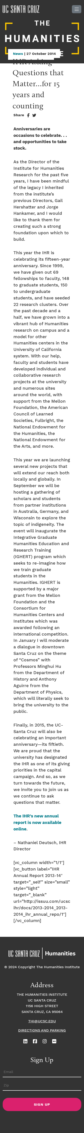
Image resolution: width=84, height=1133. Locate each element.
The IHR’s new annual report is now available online (37, 822)
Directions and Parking (42, 1030)
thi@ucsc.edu (42, 1021)
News (18, 54)
